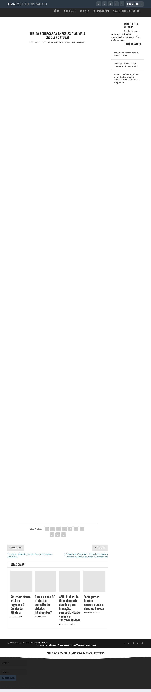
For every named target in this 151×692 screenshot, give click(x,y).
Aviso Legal (63, 648)
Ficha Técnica (77, 648)
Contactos (91, 648)
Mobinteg (42, 645)
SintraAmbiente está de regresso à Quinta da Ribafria (20, 607)
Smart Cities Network (126, 14)
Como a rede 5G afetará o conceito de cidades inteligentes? (45, 607)
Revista (84, 14)
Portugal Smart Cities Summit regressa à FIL (125, 68)
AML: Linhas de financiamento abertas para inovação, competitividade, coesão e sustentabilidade (69, 611)
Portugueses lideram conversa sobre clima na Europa (93, 605)
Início (56, 14)
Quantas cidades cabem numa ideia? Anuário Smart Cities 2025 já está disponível (127, 81)
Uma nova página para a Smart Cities (31, 3)
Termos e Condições (46, 648)
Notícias (69, 14)
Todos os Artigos (132, 46)
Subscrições (101, 14)
